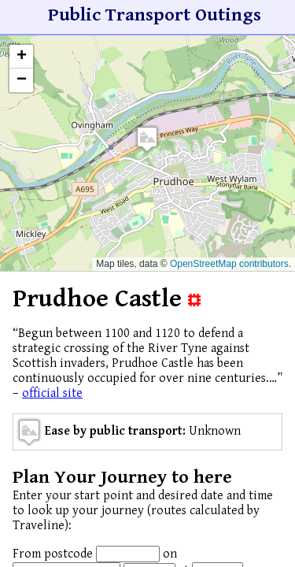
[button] (147, 139)
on (170, 554)
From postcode (53, 554)
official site (52, 393)
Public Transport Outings (154, 15)
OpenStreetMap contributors (229, 263)
